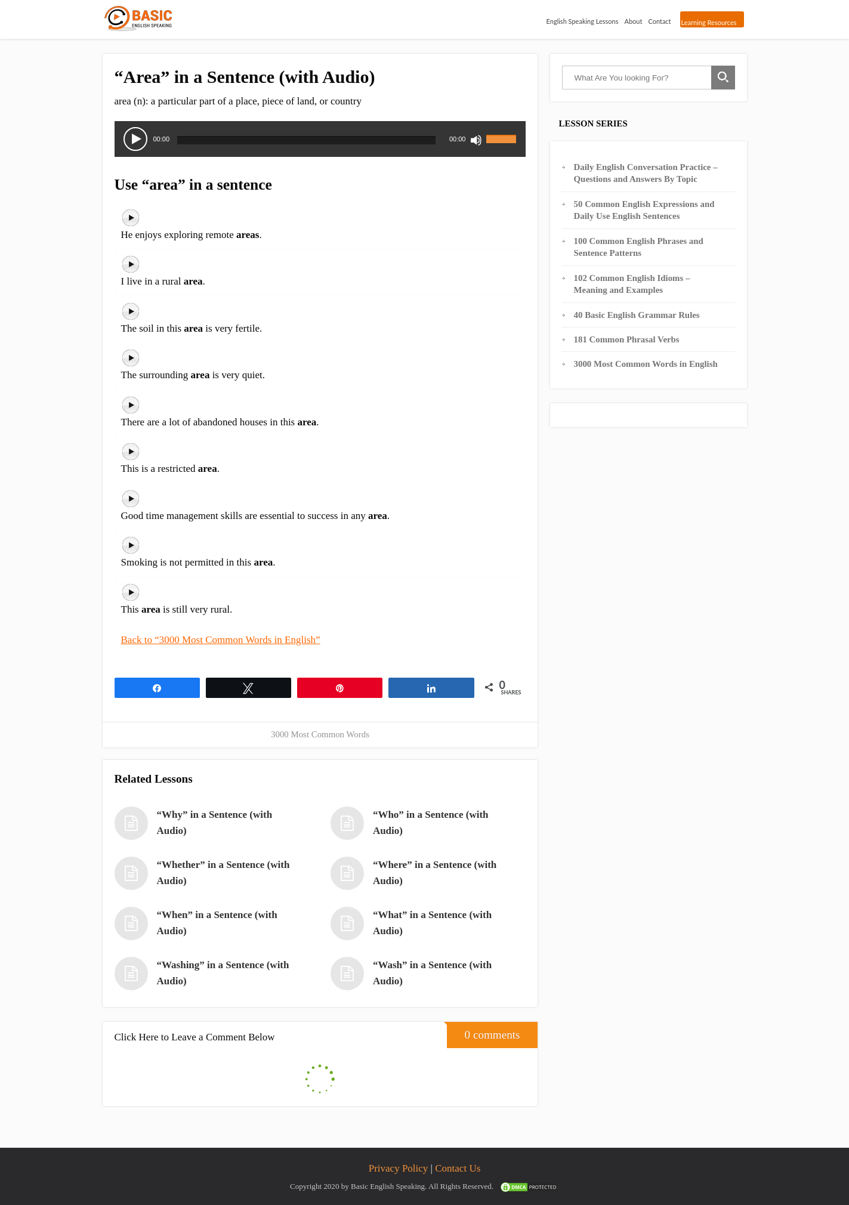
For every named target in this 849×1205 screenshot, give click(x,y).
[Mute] (476, 140)
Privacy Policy (398, 1168)
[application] (320, 139)
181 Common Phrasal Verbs (627, 339)
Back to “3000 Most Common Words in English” (220, 639)
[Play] (135, 139)
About (634, 21)
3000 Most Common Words (320, 734)
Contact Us (457, 1168)
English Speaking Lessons (583, 21)
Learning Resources (709, 22)
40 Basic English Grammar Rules (637, 315)
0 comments (483, 1031)
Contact (659, 21)
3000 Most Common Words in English (646, 364)
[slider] (306, 140)
